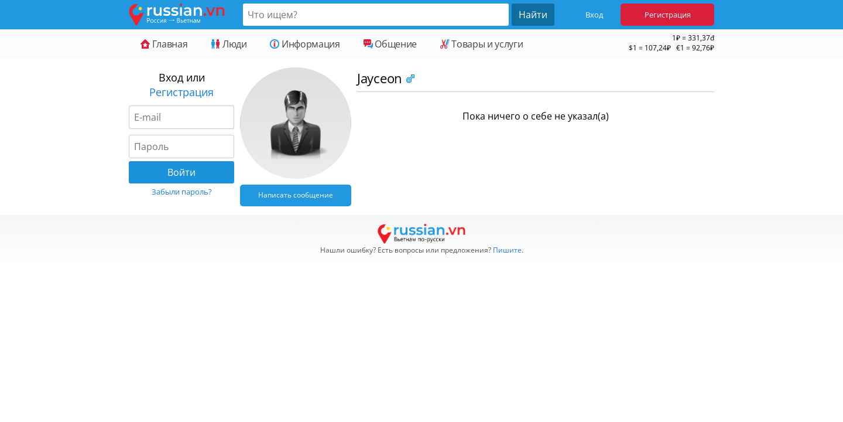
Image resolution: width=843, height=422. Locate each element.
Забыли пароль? (182, 191)
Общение (390, 44)
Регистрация (668, 14)
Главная (163, 44)
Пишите (507, 250)
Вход (594, 14)
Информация (305, 44)
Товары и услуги (481, 44)
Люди (228, 44)
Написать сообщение (295, 195)
